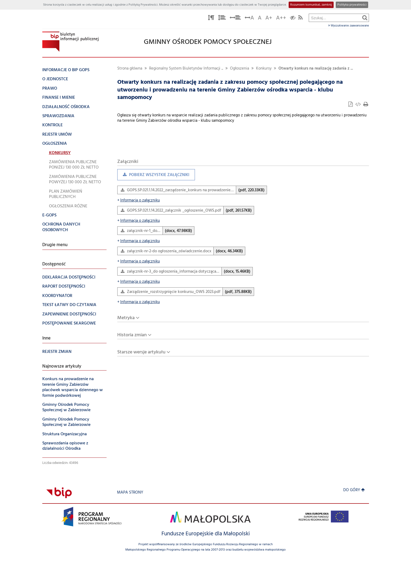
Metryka (126, 318)
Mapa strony (130, 493)
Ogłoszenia (239, 69)
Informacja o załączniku (138, 200)
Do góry (354, 490)
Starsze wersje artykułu (141, 352)
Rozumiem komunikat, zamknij (311, 4)
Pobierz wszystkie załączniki (153, 176)
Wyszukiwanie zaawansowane (348, 25)
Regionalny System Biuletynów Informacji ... (186, 69)
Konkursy (264, 69)
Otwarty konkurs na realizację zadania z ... (315, 69)
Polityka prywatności (352, 4)
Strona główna (129, 69)
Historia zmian (132, 335)
